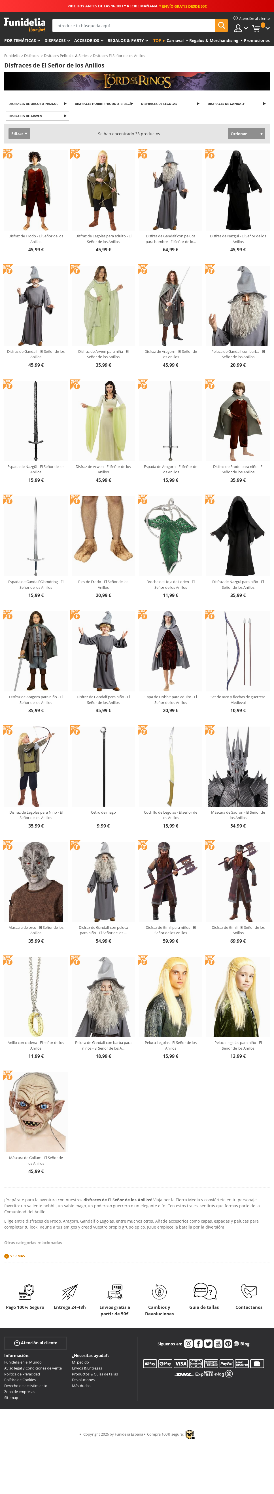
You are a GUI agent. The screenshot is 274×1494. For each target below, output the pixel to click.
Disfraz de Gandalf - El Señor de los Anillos (36, 356)
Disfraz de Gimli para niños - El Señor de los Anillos (171, 932)
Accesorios (86, 40)
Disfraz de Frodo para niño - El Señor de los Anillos (238, 471)
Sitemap (11, 1399)
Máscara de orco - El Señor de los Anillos (36, 932)
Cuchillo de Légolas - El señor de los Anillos (170, 816)
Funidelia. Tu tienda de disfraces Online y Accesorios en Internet (24, 25)
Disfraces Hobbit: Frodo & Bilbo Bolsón (105, 104)
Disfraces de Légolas (160, 104)
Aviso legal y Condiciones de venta (33, 1369)
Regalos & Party (126, 40)
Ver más (17, 1257)
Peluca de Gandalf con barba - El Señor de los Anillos (238, 356)
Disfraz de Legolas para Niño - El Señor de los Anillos (36, 816)
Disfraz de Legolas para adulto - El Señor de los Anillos (103, 240)
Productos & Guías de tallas (95, 1375)
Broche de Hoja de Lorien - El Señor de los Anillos (170, 586)
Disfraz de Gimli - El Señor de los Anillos (238, 932)
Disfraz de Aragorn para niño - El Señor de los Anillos (36, 701)
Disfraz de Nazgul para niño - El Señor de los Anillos (238, 586)
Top (157, 40)
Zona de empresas (19, 1393)
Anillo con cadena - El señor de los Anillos (36, 1047)
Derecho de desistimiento (25, 1387)
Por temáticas (20, 40)
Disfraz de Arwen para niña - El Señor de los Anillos (103, 356)
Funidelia (12, 55)
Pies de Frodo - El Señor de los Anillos (103, 586)
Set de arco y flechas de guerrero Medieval (238, 701)
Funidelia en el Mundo (23, 1363)
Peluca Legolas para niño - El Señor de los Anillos (238, 1047)
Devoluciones (83, 1381)
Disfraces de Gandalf (227, 104)
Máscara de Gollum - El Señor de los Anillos (36, 1162)
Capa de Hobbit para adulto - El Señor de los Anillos (171, 701)
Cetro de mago (103, 813)
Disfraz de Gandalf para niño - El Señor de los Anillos (103, 701)
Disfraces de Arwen (26, 117)
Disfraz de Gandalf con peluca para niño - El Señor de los (103, 932)
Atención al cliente (35, 1345)
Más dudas (81, 1387)
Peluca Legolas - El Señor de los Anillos (171, 1047)
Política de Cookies (20, 1381)
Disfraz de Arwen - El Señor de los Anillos (103, 471)
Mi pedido (80, 1363)
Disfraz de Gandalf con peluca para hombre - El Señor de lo (171, 240)
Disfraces (55, 40)
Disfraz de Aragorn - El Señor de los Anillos (171, 356)
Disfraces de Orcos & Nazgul (34, 104)
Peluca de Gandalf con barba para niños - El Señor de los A (103, 1047)
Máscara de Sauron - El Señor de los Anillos (238, 816)
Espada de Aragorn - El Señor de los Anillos (170, 471)
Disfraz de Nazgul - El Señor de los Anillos (238, 240)
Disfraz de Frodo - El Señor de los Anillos (36, 240)
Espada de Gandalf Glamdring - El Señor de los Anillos (35, 586)
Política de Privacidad (22, 1375)
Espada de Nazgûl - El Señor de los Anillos (35, 471)
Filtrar (17, 135)
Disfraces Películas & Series (66, 55)
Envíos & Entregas (87, 1369)
